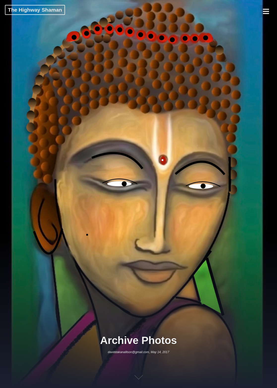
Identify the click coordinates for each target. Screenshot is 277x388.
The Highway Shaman (35, 10)
